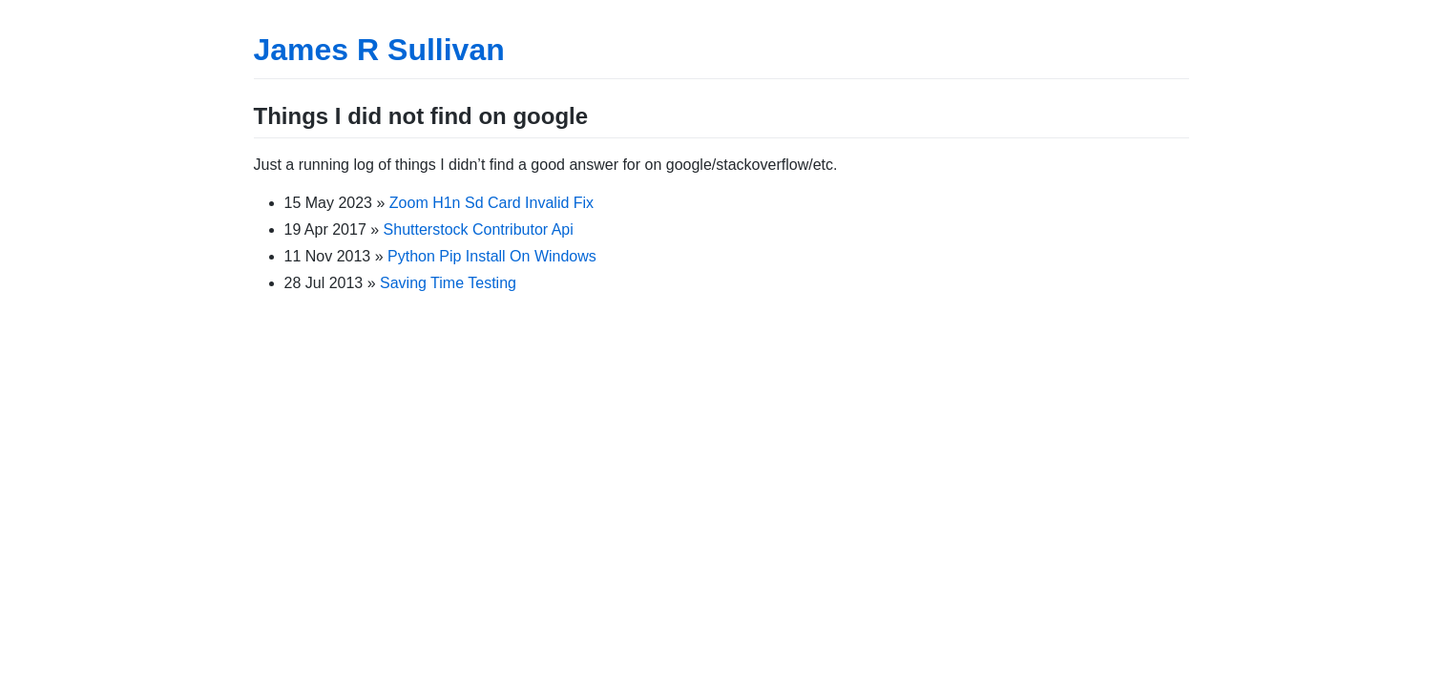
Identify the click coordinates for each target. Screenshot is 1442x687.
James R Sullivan (379, 49)
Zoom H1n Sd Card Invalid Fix (491, 203)
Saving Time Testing (448, 283)
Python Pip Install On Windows (491, 256)
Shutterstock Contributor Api (479, 229)
